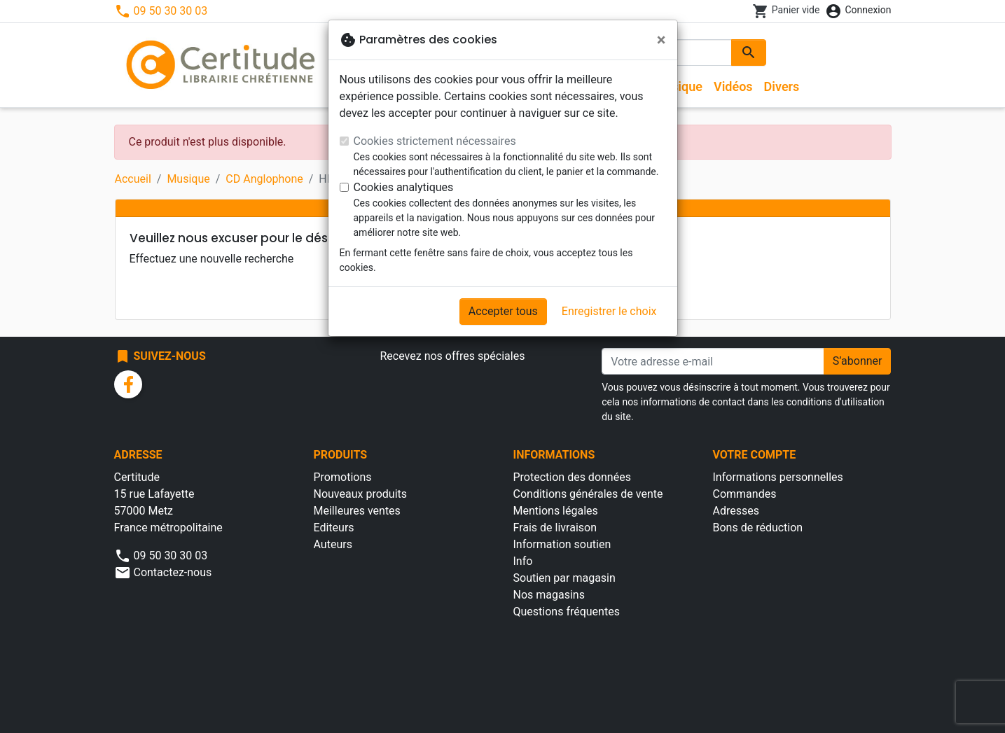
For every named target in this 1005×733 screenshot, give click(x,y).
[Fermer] (661, 40)
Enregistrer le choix (609, 311)
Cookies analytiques (404, 187)
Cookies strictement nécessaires (435, 141)
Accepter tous (503, 311)
